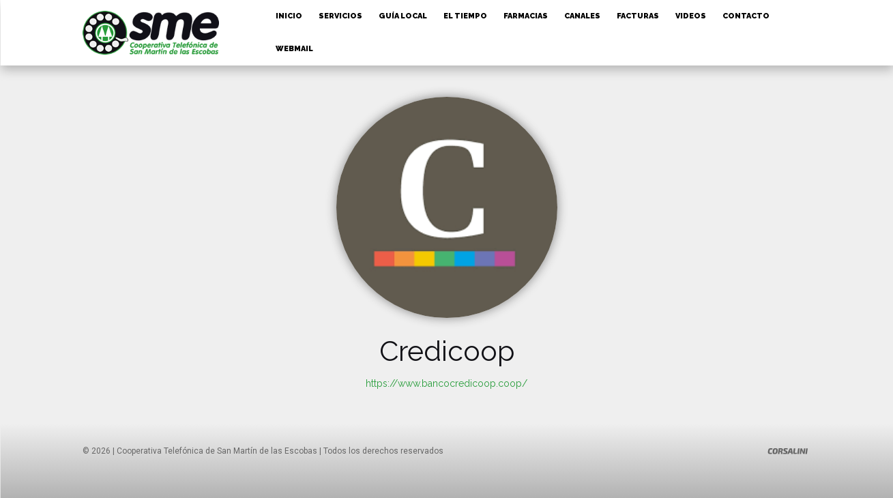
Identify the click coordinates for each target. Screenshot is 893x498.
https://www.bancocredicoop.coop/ (446, 383)
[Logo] (788, 451)
